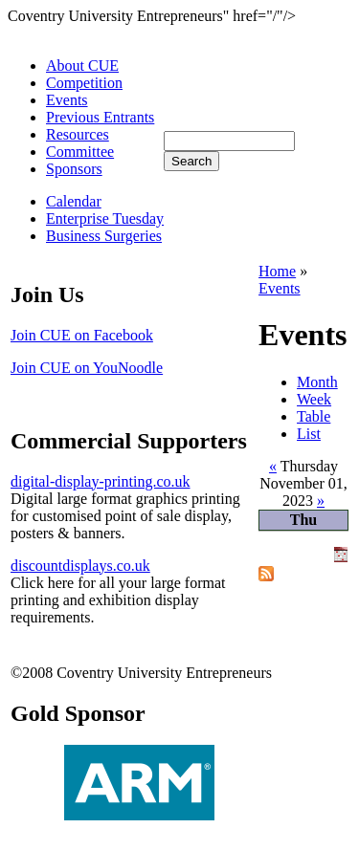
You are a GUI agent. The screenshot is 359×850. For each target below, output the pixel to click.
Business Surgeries (104, 236)
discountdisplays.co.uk (80, 565)
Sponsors (74, 169)
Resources (77, 134)
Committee (80, 151)
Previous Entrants (100, 117)
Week (314, 399)
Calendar (73, 201)
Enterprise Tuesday (105, 218)
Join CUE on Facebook (82, 335)
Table (313, 416)
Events (67, 100)
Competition (84, 83)
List (309, 433)
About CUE (82, 65)
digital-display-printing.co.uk (101, 481)
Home (277, 271)
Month (317, 382)
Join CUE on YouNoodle (87, 368)
